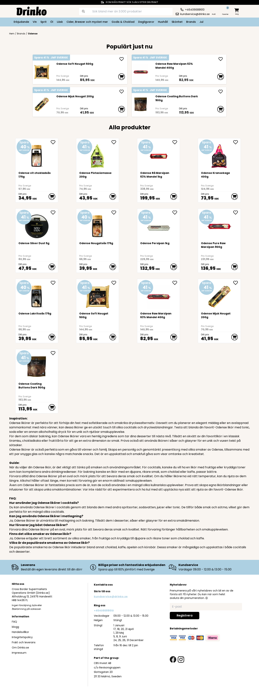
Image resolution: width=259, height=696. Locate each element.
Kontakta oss (103, 585)
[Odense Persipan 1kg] (159, 225)
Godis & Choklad (123, 22)
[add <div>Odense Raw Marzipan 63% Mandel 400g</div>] (220, 59)
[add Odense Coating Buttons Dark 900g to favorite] (54, 353)
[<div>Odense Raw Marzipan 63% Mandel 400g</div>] (140, 72)
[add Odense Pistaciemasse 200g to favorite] (115, 142)
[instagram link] (181, 659)
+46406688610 (104, 610)
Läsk (60, 22)
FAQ (14, 621)
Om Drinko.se (20, 647)
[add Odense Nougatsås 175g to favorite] (115, 212)
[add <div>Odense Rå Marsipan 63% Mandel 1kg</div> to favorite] (176, 142)
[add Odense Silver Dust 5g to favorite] (54, 212)
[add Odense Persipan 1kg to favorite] (176, 212)
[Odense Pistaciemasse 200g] (98, 154)
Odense (33, 33)
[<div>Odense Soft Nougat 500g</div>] (41, 72)
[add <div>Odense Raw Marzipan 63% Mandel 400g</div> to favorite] (176, 282)
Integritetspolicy (22, 637)
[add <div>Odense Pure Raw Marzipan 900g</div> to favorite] (237, 212)
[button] (206, 598)
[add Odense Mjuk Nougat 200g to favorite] (237, 282)
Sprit (43, 22)
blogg (15, 627)
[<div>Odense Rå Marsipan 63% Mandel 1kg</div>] (159, 154)
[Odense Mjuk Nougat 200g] (41, 104)
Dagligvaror (146, 22)
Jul (201, 22)
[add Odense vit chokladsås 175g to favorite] (54, 142)
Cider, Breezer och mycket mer (87, 22)
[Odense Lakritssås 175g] (37, 295)
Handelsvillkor (20, 632)
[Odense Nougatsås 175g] (98, 225)
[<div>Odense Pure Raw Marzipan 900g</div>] (219, 225)
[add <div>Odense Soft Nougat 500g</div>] (121, 59)
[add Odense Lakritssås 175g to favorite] (54, 282)
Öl (51, 22)
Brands (191, 22)
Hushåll (163, 22)
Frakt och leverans (23, 642)
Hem (11, 33)
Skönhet (177, 22)
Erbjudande (21, 22)
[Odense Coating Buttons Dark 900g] (140, 104)
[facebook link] (173, 659)
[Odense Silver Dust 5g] (37, 225)
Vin (35, 22)
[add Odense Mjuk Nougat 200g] (121, 91)
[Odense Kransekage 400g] (219, 154)
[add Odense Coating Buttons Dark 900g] (220, 91)
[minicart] (237, 12)
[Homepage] (28, 11)
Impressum (19, 653)
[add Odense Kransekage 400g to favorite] (237, 142)
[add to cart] (121, 77)
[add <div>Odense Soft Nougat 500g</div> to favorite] (115, 282)
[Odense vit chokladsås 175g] (37, 154)
